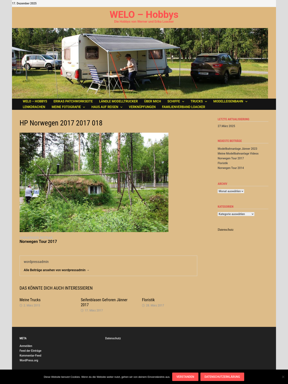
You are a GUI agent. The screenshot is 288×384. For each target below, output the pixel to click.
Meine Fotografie (66, 107)
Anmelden (26, 346)
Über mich (152, 101)
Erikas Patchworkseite (73, 101)
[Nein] (283, 377)
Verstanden (185, 376)
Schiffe (173, 101)
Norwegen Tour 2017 (231, 158)
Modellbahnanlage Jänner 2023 (237, 148)
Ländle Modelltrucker (118, 101)
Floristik (148, 299)
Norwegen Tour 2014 (231, 168)
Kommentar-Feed (30, 355)
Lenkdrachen (34, 107)
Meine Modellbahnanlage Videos (238, 153)
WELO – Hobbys (144, 14)
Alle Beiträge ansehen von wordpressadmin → (57, 270)
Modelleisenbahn (228, 101)
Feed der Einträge (30, 350)
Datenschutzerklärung (222, 376)
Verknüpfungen (142, 107)
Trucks (197, 101)
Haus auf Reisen (104, 107)
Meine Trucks (30, 299)
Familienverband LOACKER (183, 107)
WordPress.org (29, 360)
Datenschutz (113, 338)
